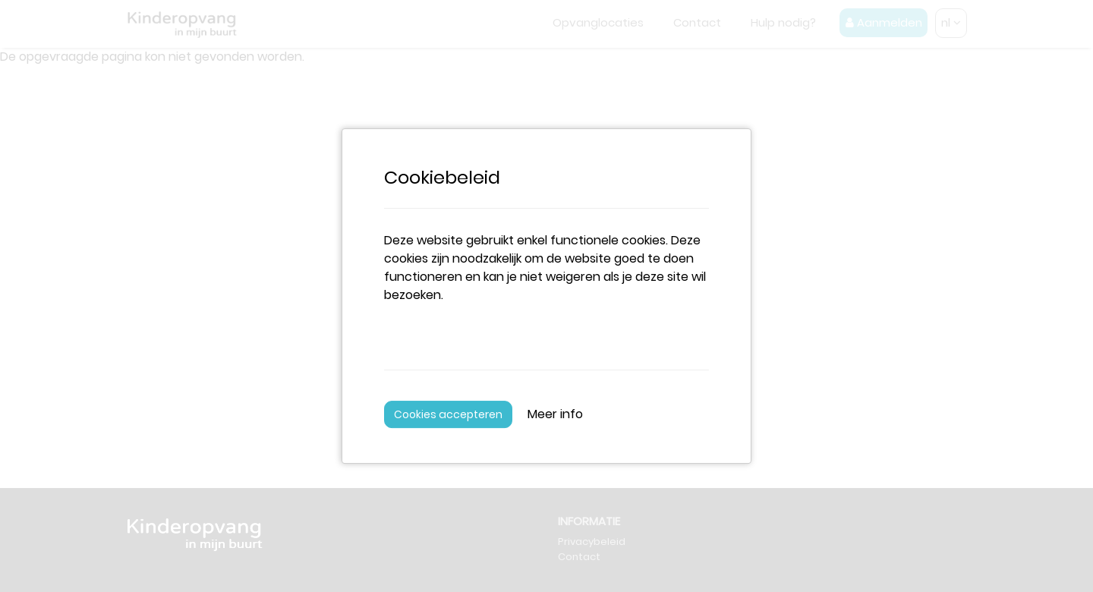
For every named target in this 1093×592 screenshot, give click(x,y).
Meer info (555, 414)
